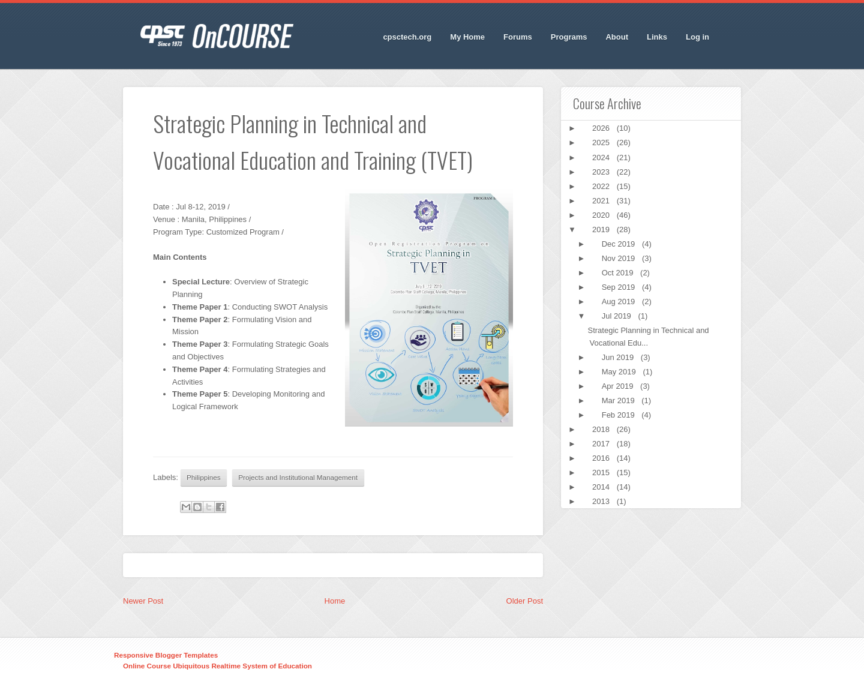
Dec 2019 (619, 243)
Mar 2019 (619, 400)
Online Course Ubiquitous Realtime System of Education (217, 666)
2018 (602, 429)
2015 (602, 472)
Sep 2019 (619, 287)
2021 (602, 200)
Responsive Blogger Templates (166, 655)
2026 (602, 128)
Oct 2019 (618, 272)
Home (335, 600)
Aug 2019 (619, 301)
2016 (602, 458)
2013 (602, 501)
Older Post (524, 600)
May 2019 (620, 371)
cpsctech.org (407, 36)
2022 (602, 186)
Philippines (204, 477)
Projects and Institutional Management (298, 477)
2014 (602, 486)
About (616, 36)
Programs (569, 36)
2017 (602, 443)
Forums (517, 36)
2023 (602, 171)
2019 (602, 229)
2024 (602, 157)
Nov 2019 (619, 258)
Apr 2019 (618, 386)
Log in (697, 36)
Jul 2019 (618, 315)
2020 (602, 215)
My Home (467, 36)
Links (657, 36)
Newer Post (143, 600)
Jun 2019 (619, 357)
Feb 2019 (619, 414)
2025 (602, 142)
